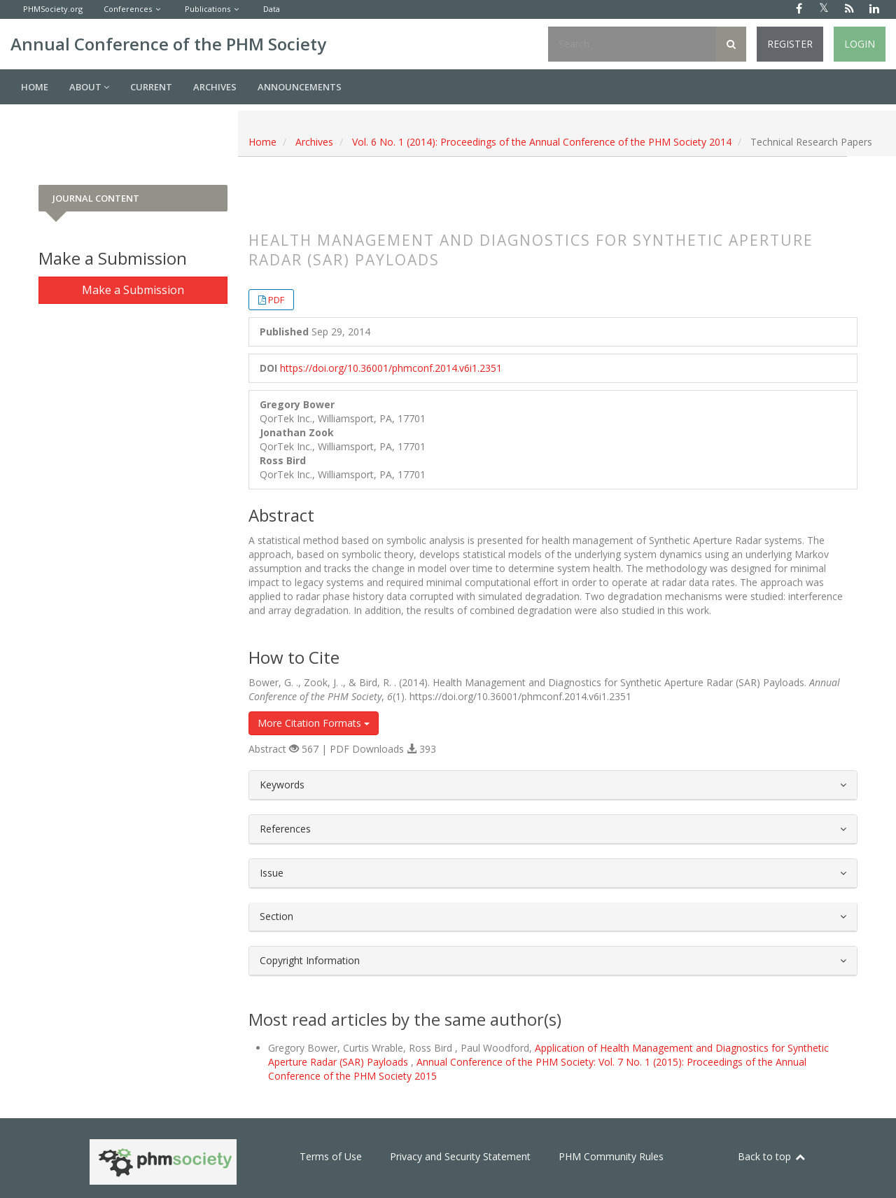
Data (271, 9)
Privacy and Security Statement (460, 1156)
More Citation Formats (314, 723)
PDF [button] (276, 299)
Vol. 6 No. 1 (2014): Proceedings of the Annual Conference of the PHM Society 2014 (542, 141)
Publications (207, 9)
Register (790, 43)
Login (859, 43)
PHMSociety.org (53, 9)
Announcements (300, 87)
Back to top (772, 1156)
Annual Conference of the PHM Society (168, 43)
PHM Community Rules (611, 1156)
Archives (215, 87)
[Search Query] (632, 44)
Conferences (128, 9)
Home (34, 87)
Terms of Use (331, 1156)
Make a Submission (133, 290)
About (89, 87)
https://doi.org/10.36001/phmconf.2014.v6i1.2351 (391, 368)
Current (151, 87)
